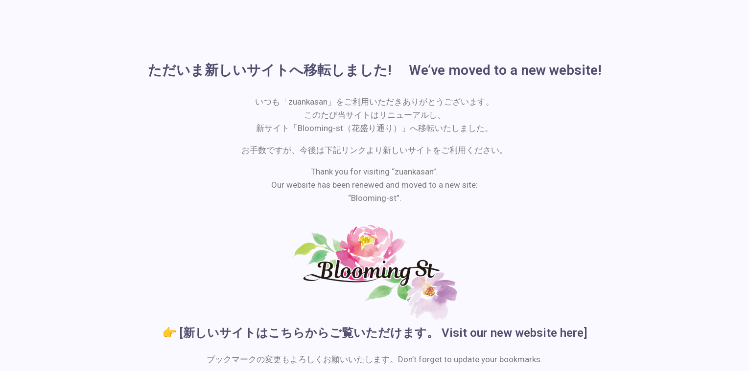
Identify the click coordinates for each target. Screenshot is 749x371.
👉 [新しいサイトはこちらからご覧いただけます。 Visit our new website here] (374, 333)
